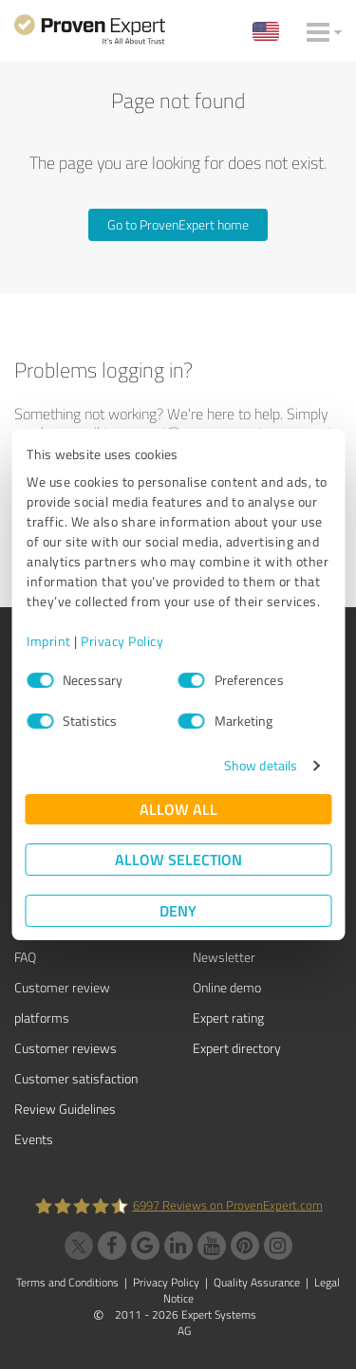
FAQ (25, 957)
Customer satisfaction (76, 1078)
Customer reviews (65, 1048)
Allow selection (178, 859)
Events (33, 1139)
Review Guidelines (65, 1109)
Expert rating (228, 1017)
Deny (178, 910)
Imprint (49, 641)
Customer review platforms (62, 1002)
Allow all (178, 809)
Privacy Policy (122, 641)
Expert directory (237, 1048)
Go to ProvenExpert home (178, 224)
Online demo (227, 987)
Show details (260, 765)
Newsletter (224, 957)
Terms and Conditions (67, 1282)
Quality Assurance (257, 1282)
